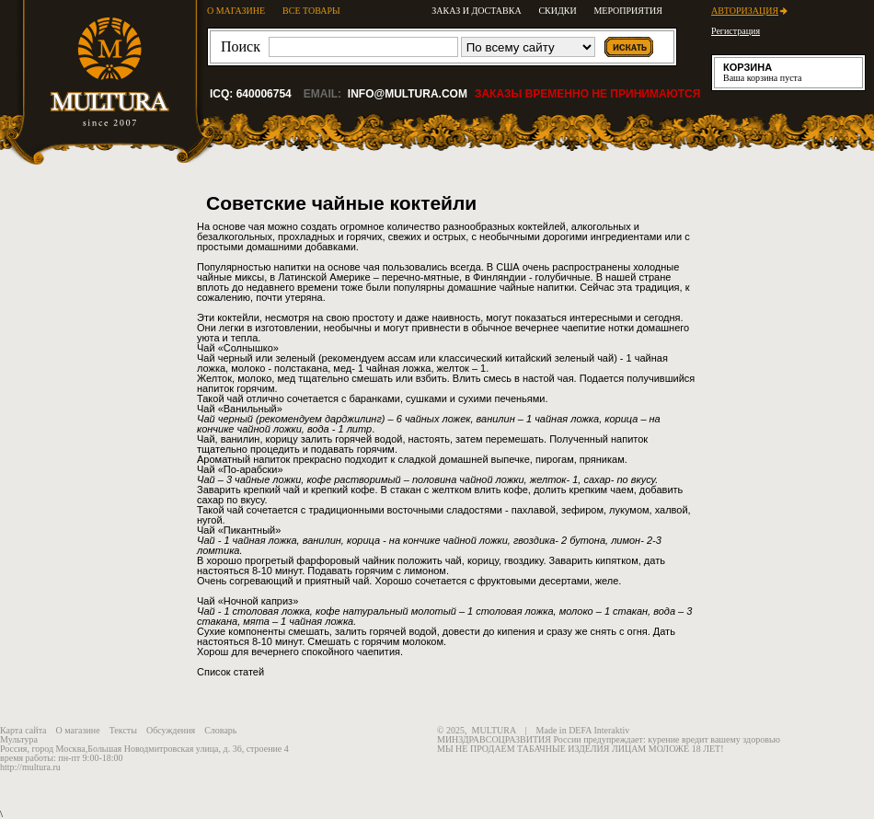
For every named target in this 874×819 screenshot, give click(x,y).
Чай (206, 479)
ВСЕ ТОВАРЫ (311, 11)
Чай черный (225, 357)
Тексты (123, 730)
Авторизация (744, 11)
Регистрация (735, 31)
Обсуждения (170, 730)
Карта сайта (23, 730)
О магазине (78, 730)
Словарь (220, 730)
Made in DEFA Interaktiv (583, 730)
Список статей (230, 671)
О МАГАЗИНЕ (236, 11)
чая (256, 226)
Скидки (557, 11)
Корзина (747, 67)
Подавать (329, 570)
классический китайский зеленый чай (526, 357)
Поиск (240, 46)
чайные (214, 277)
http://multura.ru (30, 767)
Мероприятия (627, 11)
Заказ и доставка (476, 11)
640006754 (264, 93)
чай (453, 560)
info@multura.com (407, 93)
